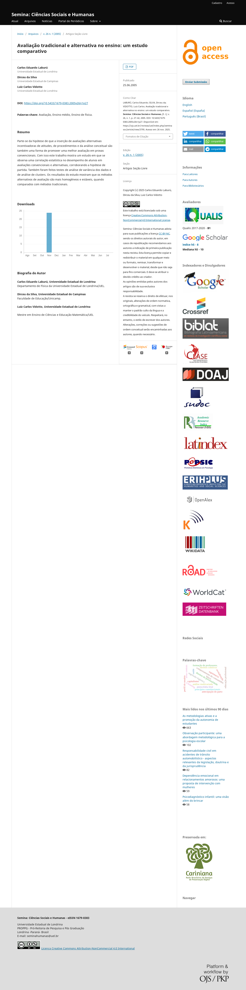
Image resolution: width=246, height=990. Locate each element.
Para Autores (190, 180)
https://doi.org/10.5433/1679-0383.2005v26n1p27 (56, 103)
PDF (131, 66)
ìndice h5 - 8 (191, 244)
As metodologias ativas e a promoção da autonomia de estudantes (200, 719)
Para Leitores (190, 174)
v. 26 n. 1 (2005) (52, 34)
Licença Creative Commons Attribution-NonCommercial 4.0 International (88, 948)
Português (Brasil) (194, 116)
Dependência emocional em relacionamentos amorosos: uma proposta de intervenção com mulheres (204, 781)
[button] (193, 134)
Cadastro (217, 3)
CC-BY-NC (164, 233)
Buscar (225, 21)
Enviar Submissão (196, 82)
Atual (15, 21)
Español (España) (194, 110)
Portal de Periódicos (71, 21)
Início (20, 34)
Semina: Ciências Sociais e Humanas (53, 14)
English (187, 105)
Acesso (230, 3)
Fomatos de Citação (137, 136)
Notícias (47, 21)
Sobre (94, 21)
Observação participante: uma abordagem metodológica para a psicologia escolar (204, 737)
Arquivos (30, 21)
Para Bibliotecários (193, 185)
